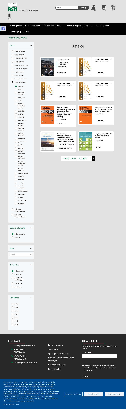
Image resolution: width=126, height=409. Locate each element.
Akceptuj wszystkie (114, 394)
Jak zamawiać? (53, 349)
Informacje (14, 32)
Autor (12, 248)
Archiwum (88, 25)
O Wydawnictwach (32, 25)
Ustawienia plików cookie (73, 394)
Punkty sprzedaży (54, 369)
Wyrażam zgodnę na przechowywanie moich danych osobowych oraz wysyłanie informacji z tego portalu (100, 368)
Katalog (60, 25)
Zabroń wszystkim (93, 394)
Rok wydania (14, 298)
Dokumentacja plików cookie (11, 404)
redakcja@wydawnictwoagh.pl (26, 363)
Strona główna (16, 25)
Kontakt (25, 32)
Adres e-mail (86, 352)
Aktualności (49, 25)
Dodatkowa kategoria (17, 228)
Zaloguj (93, 10)
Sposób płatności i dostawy (58, 353)
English (113, 8)
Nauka (12, 45)
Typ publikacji (15, 265)
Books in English (74, 25)
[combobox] (21, 254)
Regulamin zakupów (55, 345)
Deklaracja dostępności (57, 365)
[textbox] (21, 254)
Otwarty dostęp (102, 25)
